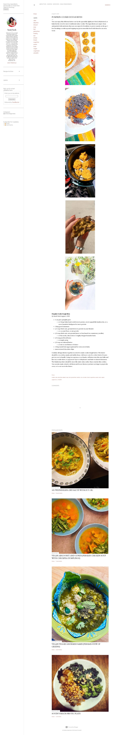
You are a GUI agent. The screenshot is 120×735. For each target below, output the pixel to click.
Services (56, 4)
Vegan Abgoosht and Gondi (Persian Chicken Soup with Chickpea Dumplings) (79, 556)
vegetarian (36, 51)
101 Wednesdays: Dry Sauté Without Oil (72, 490)
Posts (7, 123)
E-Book (49, 4)
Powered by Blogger (72, 727)
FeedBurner (15, 102)
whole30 (35, 53)
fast (34, 29)
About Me (42, 4)
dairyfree (35, 22)
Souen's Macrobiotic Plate (66, 713)
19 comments (59, 493)
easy (34, 27)
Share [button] (35, 14)
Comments (9, 125)
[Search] (107, 5)
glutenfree (36, 31)
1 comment (58, 716)
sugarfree (36, 42)
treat (34, 46)
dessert (35, 25)
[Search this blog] (9, 7)
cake (34, 20)
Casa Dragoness (66, 4)
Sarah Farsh (11, 29)
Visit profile (11, 63)
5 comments (59, 649)
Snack (35, 40)
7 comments (59, 561)
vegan (35, 48)
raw (34, 35)
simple (35, 38)
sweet (35, 44)
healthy (35, 33)
